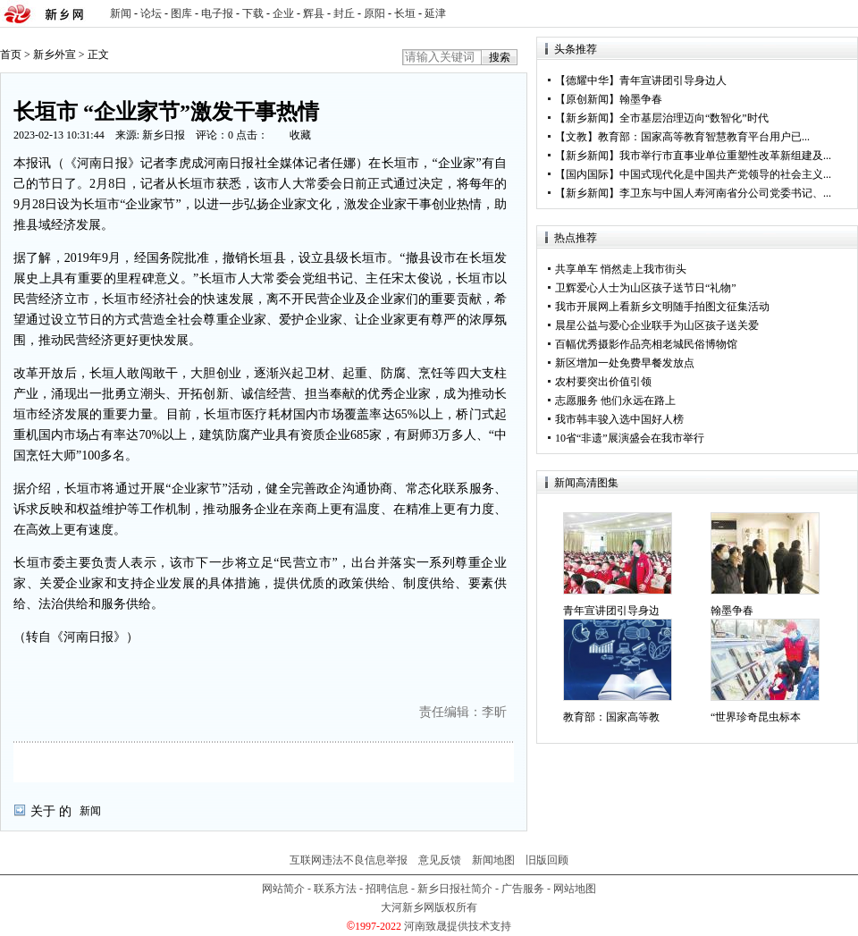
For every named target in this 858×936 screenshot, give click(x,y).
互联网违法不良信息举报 (349, 860)
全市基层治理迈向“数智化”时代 (694, 118)
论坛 (151, 13)
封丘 (344, 13)
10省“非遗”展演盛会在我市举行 (629, 438)
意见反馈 (439, 860)
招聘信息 (387, 888)
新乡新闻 (587, 118)
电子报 (217, 13)
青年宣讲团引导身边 (611, 610)
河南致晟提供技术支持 (457, 926)
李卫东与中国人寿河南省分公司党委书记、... (725, 193)
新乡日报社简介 (454, 888)
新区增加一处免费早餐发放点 (624, 363)
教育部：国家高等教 (611, 717)
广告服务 (522, 888)
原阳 (374, 13)
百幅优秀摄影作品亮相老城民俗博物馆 (646, 344)
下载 (253, 13)
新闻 (120, 13)
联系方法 (335, 888)
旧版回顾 (547, 860)
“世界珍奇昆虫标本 (756, 717)
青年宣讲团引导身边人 (673, 80)
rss (841, 14)
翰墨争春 (640, 99)
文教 (576, 137)
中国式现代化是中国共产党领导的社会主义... (725, 174)
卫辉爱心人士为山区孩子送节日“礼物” (645, 288)
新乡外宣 (54, 54)
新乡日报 (163, 135)
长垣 (405, 13)
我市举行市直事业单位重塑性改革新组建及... (725, 155)
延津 (435, 13)
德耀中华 (587, 80)
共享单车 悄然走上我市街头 (620, 269)
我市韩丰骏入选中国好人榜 (619, 419)
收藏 (300, 135)
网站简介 (283, 888)
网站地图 (574, 888)
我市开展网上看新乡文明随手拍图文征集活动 (662, 306)
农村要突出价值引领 (603, 381)
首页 (10, 54)
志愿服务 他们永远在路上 (615, 400)
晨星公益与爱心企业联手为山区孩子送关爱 (657, 325)
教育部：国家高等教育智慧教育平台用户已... (704, 137)
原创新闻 (587, 99)
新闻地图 (493, 860)
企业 (283, 13)
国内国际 (587, 174)
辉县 (313, 13)
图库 (181, 13)
